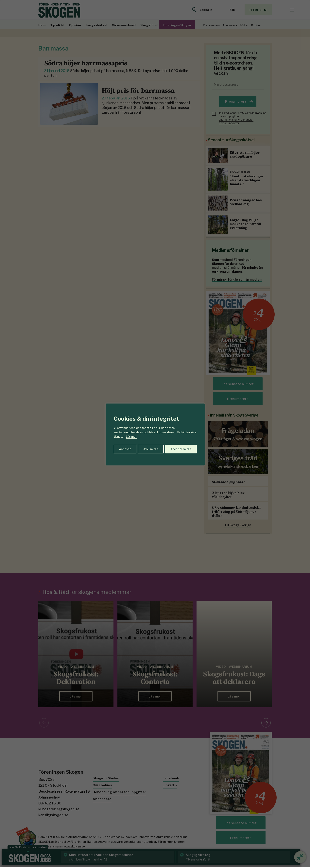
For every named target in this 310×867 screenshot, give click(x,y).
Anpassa (125, 449)
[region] (155, 433)
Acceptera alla (181, 449)
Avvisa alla (150, 449)
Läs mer (131, 436)
